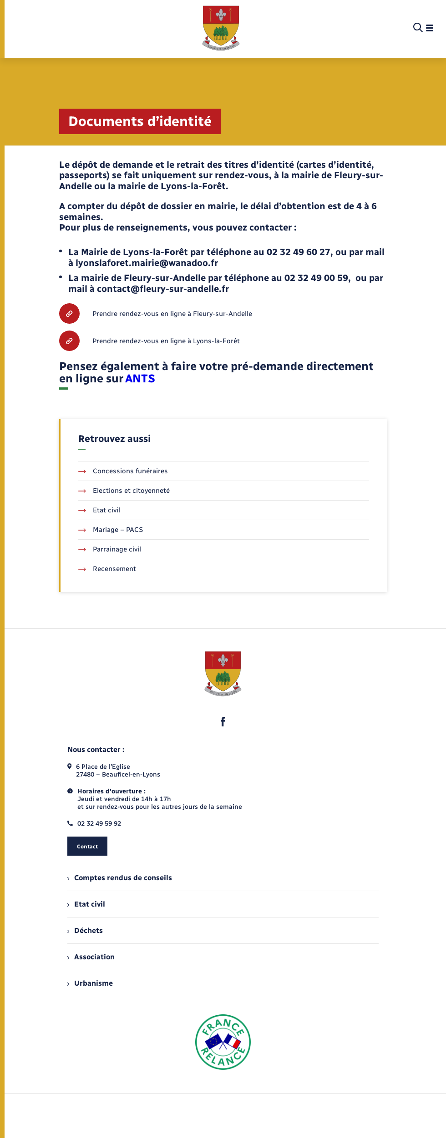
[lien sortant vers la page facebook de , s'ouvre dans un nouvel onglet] (223, 721)
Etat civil (99, 510)
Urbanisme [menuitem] (90, 983)
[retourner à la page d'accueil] (221, 28)
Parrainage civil (109, 549)
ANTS (140, 378)
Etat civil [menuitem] (86, 904)
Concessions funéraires (123, 471)
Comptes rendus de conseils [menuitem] (119, 877)
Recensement (107, 569)
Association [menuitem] (91, 957)
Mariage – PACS (110, 530)
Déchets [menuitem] (85, 930)
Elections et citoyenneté (124, 490)
